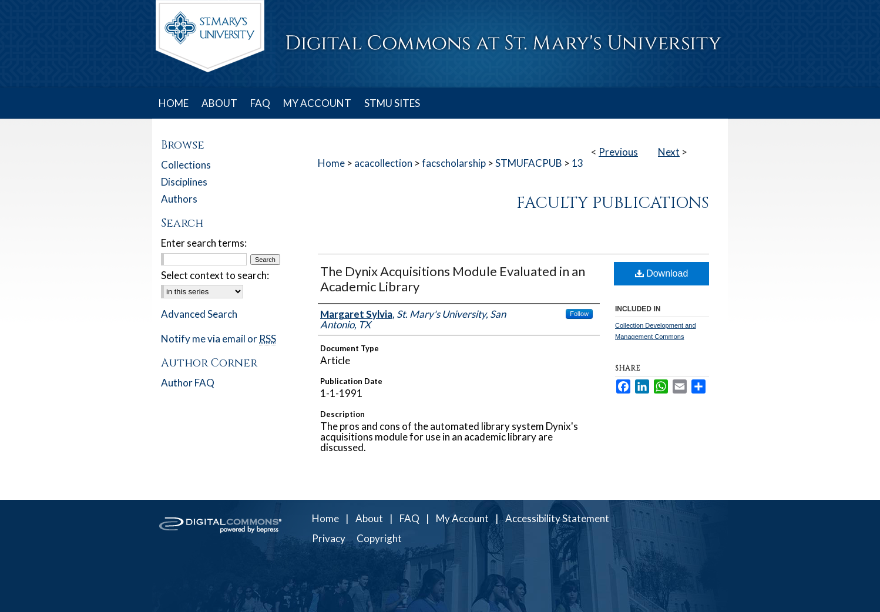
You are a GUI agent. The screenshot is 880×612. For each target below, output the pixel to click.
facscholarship (454, 163)
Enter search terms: (204, 243)
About (369, 518)
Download (661, 273)
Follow (579, 313)
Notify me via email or (218, 338)
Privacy (328, 538)
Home (331, 163)
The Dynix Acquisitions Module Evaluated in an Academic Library (452, 278)
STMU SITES (392, 103)
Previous (618, 152)
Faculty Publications (612, 203)
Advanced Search (199, 314)
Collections (186, 165)
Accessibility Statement (557, 518)
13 (577, 163)
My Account (462, 518)
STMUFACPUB (528, 163)
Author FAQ (187, 382)
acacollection (383, 163)
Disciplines (184, 182)
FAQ (409, 518)
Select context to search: (215, 275)
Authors (179, 199)
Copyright (379, 538)
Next (669, 152)
